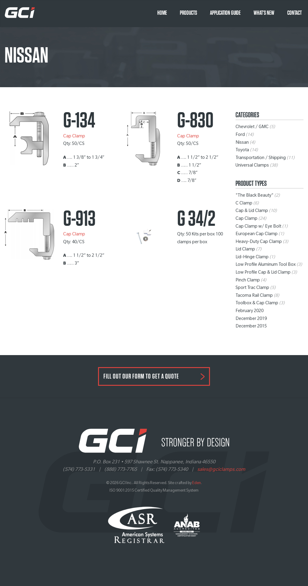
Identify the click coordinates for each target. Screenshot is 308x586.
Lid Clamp (245, 249)
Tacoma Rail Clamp (254, 296)
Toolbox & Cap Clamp (257, 303)
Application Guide (225, 13)
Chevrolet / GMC (252, 127)
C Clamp (244, 203)
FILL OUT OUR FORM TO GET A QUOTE (141, 376)
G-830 (195, 121)
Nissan (242, 143)
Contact (294, 13)
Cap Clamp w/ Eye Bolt (258, 227)
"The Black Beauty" (254, 196)
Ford (240, 135)
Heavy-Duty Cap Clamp (259, 242)
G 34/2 (196, 219)
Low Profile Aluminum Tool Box (266, 265)
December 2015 (251, 326)
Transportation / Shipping (261, 158)
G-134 (79, 121)
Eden (196, 483)
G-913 (79, 219)
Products (188, 13)
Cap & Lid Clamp (252, 211)
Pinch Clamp (248, 280)
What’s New (264, 13)
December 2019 (251, 319)
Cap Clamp (74, 136)
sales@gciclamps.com (221, 470)
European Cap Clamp (257, 234)
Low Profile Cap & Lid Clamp (263, 273)
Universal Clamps (252, 166)
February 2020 (249, 311)
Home (162, 13)
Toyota (242, 150)
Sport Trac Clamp (252, 288)
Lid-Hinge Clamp (252, 257)
